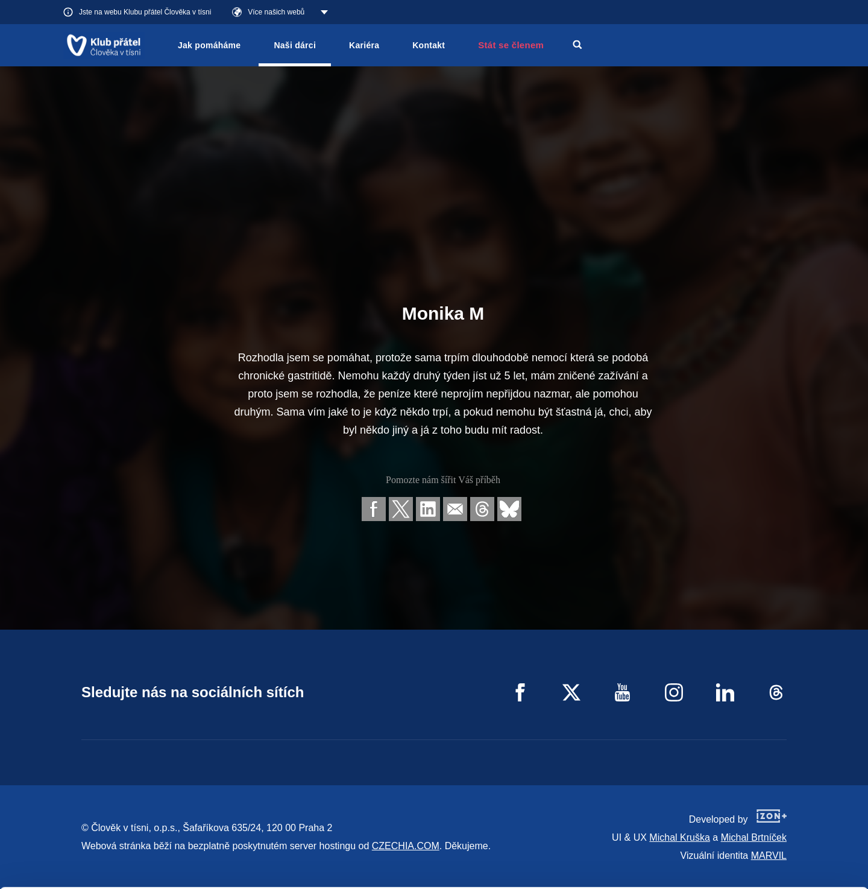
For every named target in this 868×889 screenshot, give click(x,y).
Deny (767, 864)
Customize (768, 833)
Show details (186, 873)
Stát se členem (511, 45)
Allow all (767, 803)
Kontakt (428, 45)
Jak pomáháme (209, 45)
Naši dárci (295, 45)
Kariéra (364, 45)
